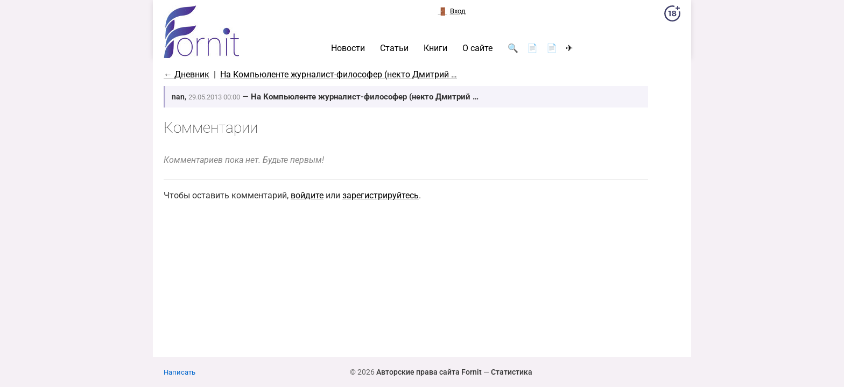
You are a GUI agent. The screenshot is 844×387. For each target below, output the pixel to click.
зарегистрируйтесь (380, 195)
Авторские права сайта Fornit (429, 372)
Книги (435, 48)
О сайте (477, 48)
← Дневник (186, 74)
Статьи (394, 48)
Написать (179, 372)
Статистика (511, 372)
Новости (348, 48)
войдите (307, 195)
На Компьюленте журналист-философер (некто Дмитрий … (338, 74)
